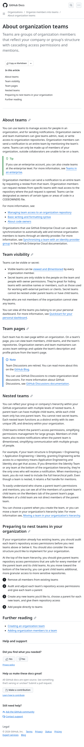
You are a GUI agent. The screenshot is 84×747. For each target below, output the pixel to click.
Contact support (13, 716)
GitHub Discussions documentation (47, 383)
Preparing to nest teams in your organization (33, 529)
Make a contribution (17, 689)
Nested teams (18, 395)
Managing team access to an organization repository (40, 212)
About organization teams (21, 15)
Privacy (39, 731)
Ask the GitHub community (18, 711)
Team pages (16, 328)
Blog (23, 734)
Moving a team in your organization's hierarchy (51, 515)
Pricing (58, 731)
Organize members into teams (42, 12)
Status (48, 731)
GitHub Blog (21, 369)
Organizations (15, 12)
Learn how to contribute (14, 695)
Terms (29, 731)
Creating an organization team (26, 626)
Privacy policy (9, 664)
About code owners (19, 221)
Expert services (11, 734)
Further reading (19, 617)
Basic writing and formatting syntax (29, 217)
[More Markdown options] (31, 63)
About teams (17, 119)
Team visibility (18, 254)
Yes (9, 658)
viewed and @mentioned (48, 269)
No (22, 658)
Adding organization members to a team (32, 630)
